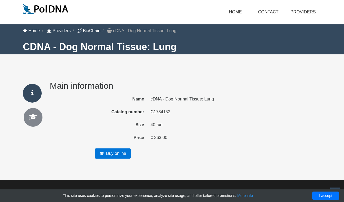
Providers (58, 30)
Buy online (112, 153)
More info (245, 195)
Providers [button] (303, 12)
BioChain (88, 30)
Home (235, 12)
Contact (268, 12)
